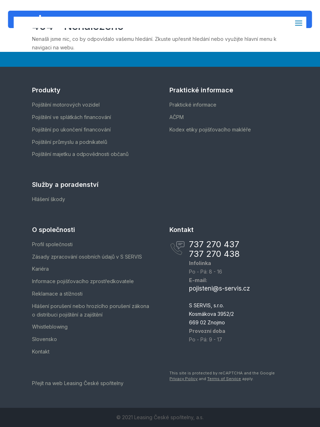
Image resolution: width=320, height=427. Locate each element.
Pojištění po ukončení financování (71, 129)
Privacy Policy (183, 378)
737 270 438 (214, 254)
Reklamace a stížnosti (57, 294)
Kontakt (40, 351)
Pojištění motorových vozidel (66, 105)
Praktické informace (192, 105)
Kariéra (40, 269)
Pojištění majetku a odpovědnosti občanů (80, 154)
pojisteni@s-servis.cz (219, 288)
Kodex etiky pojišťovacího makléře (210, 129)
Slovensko (44, 339)
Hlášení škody (48, 199)
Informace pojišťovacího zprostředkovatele (83, 281)
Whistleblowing (50, 327)
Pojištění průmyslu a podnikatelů (69, 142)
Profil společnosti (52, 244)
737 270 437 (214, 244)
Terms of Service (224, 378)
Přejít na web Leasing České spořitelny (78, 383)
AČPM (176, 117)
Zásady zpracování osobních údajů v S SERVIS (87, 257)
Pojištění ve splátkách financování (71, 117)
